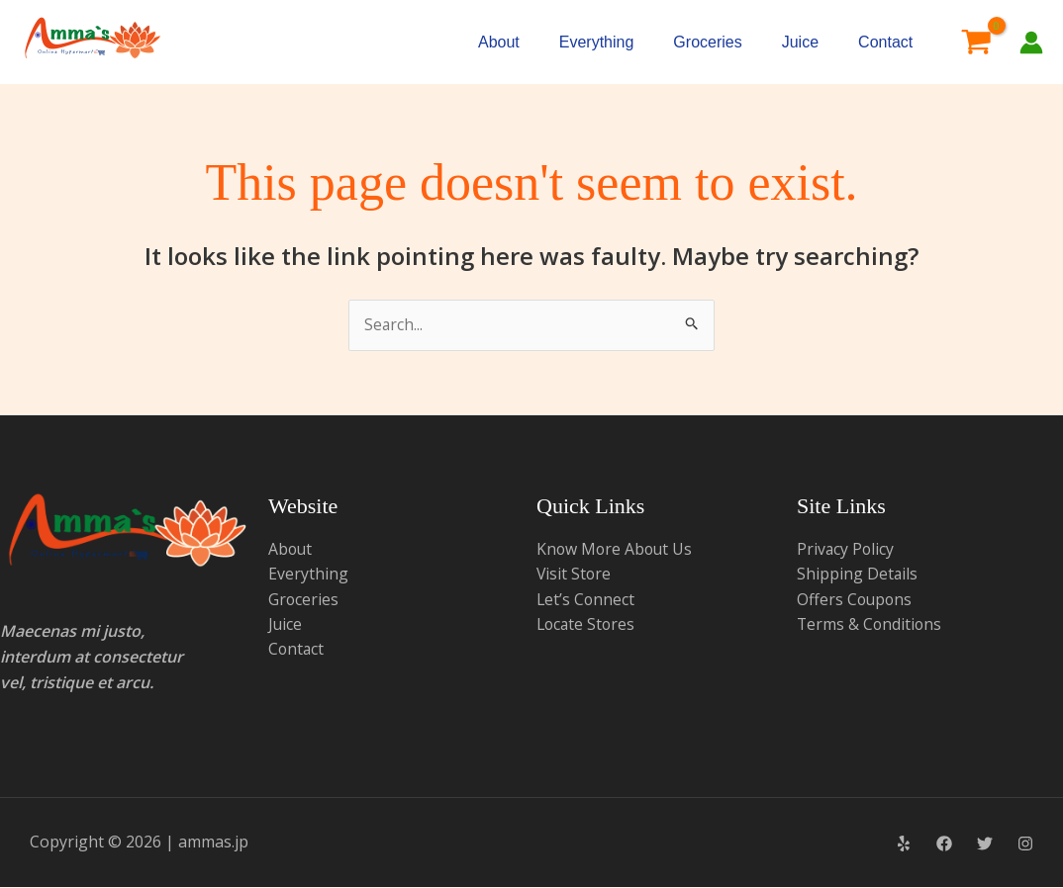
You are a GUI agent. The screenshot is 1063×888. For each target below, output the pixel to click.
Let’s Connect (586, 600)
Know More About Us (616, 549)
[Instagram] (1025, 843)
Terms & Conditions (870, 625)
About (499, 42)
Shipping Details (857, 574)
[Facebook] (944, 843)
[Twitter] (985, 843)
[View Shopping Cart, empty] (976, 42)
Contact (885, 42)
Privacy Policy (846, 549)
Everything (596, 42)
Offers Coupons (856, 600)
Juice (800, 42)
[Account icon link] (1031, 42)
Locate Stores (587, 625)
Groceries (707, 42)
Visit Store (574, 574)
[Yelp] (904, 843)
